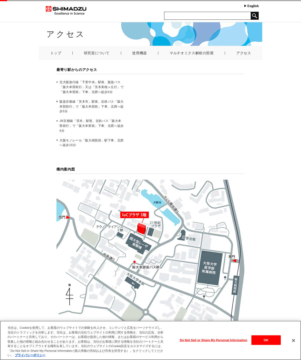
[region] (150, 340)
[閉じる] (293, 340)
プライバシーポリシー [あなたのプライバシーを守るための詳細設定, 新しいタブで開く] (30, 355)
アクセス (243, 53)
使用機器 (139, 53)
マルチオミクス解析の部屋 (192, 53)
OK (266, 340)
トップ (55, 53)
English (251, 6)
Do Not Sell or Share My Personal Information (213, 340)
